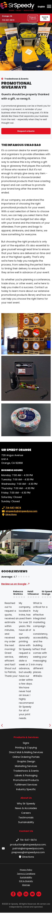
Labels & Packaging (26, 775)
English (41, 6)
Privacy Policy (26, 869)
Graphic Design (26, 761)
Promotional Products (26, 780)
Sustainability (26, 822)
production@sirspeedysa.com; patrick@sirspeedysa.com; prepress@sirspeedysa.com (23, 848)
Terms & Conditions (26, 873)
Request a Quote (33, 18)
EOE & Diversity (26, 881)
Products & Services (26, 737)
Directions (9, 514)
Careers (26, 813)
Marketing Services (26, 766)
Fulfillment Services (26, 784)
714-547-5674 (8, 20)
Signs (26, 743)
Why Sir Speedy (26, 803)
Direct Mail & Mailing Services (26, 752)
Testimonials (26, 817)
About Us (26, 797)
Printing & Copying (26, 747)
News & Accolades (26, 808)
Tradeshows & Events (16, 78)
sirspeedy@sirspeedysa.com (19, 511)
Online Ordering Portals (26, 757)
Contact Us (26, 831)
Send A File (45, 18)
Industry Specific (26, 789)
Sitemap (26, 885)
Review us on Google (13, 584)
